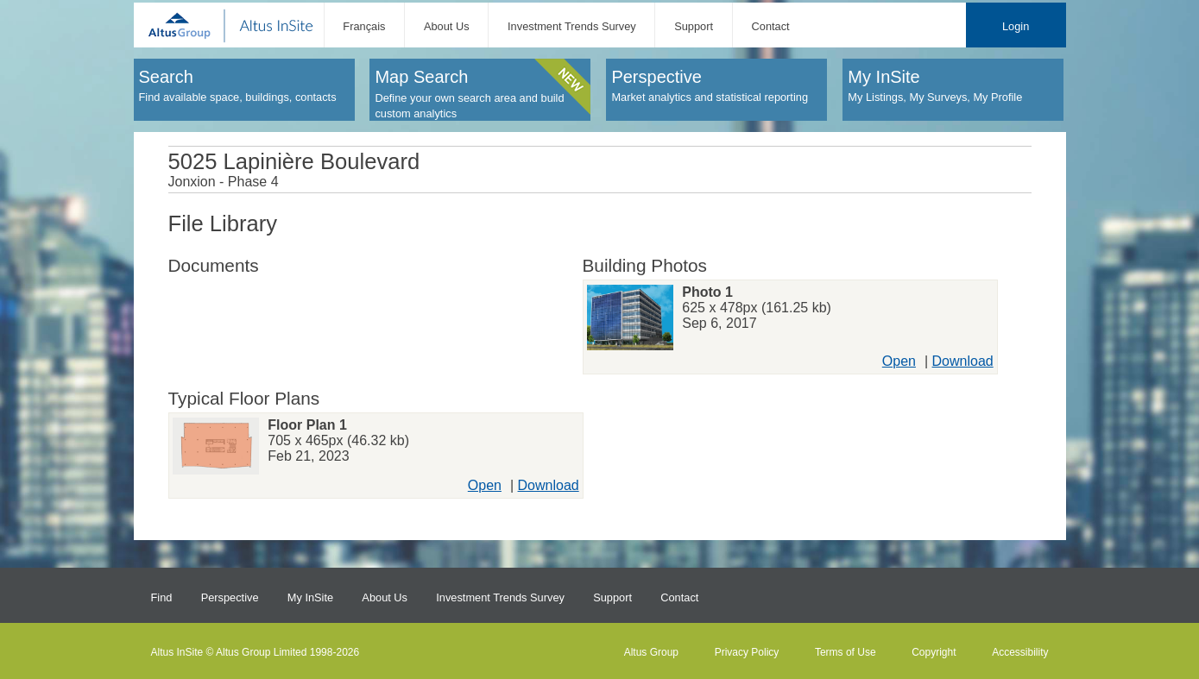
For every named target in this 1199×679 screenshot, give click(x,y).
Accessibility (1020, 652)
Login (1015, 26)
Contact (771, 26)
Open (899, 361)
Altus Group (651, 652)
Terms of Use (845, 652)
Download (963, 361)
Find (162, 597)
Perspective (230, 597)
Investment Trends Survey (572, 26)
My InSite (310, 597)
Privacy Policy (747, 652)
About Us (447, 26)
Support (693, 26)
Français (364, 26)
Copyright (934, 652)
